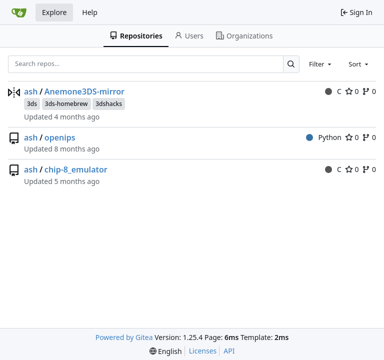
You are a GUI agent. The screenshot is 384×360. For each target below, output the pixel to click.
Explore (54, 12)
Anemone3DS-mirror (84, 91)
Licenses (203, 351)
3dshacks (109, 104)
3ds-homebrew (66, 104)
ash (31, 91)
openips (60, 137)
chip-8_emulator (76, 169)
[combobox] (321, 64)
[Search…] (291, 64)
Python (324, 137)
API (229, 351)
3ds (32, 104)
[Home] (19, 13)
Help (90, 12)
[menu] (166, 351)
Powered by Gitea (124, 337)
